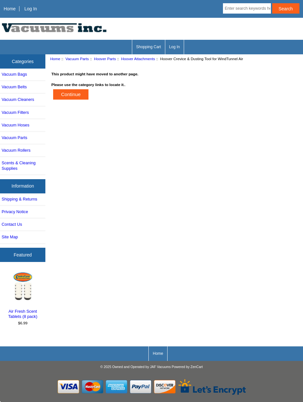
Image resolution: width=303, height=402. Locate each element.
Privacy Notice (15, 211)
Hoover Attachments (138, 59)
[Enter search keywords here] (247, 8)
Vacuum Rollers (16, 150)
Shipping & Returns (19, 199)
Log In (30, 8)
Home (10, 8)
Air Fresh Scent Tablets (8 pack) (23, 295)
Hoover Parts (105, 59)
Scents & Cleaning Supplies (19, 165)
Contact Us (12, 224)
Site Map (10, 236)
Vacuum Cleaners (18, 99)
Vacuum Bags (14, 74)
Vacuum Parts (77, 59)
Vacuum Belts (14, 86)
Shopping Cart (148, 47)
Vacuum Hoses (15, 125)
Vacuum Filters (15, 112)
